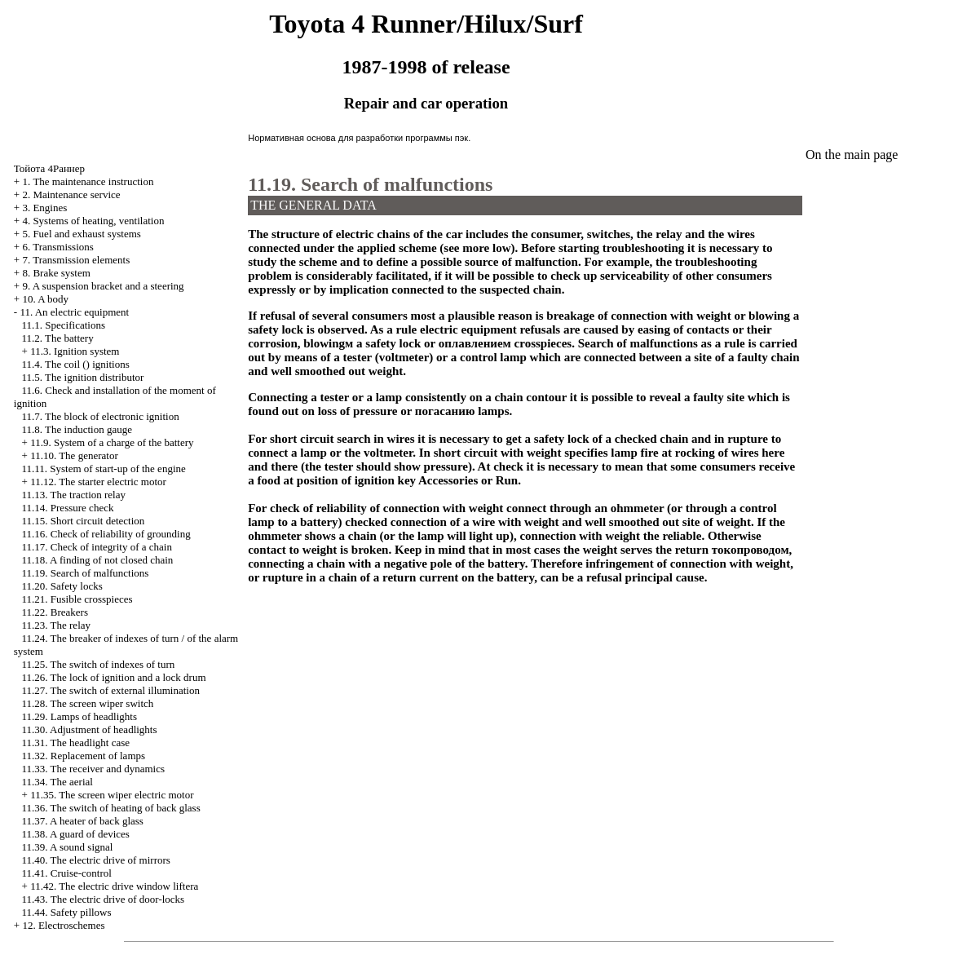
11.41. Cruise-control (67, 873)
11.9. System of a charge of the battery (111, 442)
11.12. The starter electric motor (98, 481)
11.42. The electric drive (114, 886)
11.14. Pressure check (68, 508)
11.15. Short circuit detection (83, 521)
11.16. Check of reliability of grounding (106, 534)
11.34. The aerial (57, 782)
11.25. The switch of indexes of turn (98, 664)
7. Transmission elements (76, 260)
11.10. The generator (74, 455)
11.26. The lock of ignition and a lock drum (114, 677)
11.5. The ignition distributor (83, 377)
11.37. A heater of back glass (82, 821)
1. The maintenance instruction (87, 181)
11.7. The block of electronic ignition (100, 416)
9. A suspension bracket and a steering (102, 286)
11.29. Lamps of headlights (79, 716)
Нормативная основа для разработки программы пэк (358, 138)
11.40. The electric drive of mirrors (96, 860)
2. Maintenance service (71, 194)
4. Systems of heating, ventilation (93, 220)
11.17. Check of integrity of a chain (97, 547)
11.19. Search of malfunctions (85, 573)
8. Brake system (56, 273)
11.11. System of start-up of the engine (104, 468)
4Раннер (49, 168)
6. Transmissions (57, 247)
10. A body (45, 299)
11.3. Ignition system (74, 351)
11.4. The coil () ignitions (76, 364)
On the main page (852, 154)
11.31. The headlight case (76, 742)
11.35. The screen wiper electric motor (111, 795)
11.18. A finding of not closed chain (98, 560)
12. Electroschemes (63, 925)
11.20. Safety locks (62, 586)
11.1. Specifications (63, 325)
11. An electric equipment (74, 312)
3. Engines (44, 207)
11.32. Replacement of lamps (84, 755)
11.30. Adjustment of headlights (89, 729)
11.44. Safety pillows (67, 912)
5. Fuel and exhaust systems (81, 234)
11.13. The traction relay (74, 494)
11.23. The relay (56, 625)
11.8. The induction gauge (77, 429)
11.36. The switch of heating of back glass (111, 808)
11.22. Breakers (55, 612)
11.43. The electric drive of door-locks (103, 899)
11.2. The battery (58, 338)
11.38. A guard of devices (76, 834)
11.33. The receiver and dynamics (93, 768)
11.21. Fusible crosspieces (77, 599)
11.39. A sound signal (67, 847)
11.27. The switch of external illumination (111, 690)
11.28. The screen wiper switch (88, 703)
